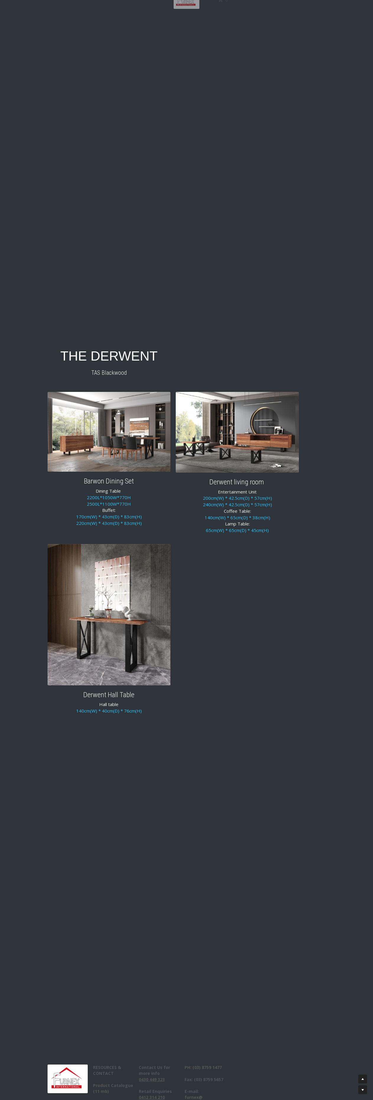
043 (158, 1079)
